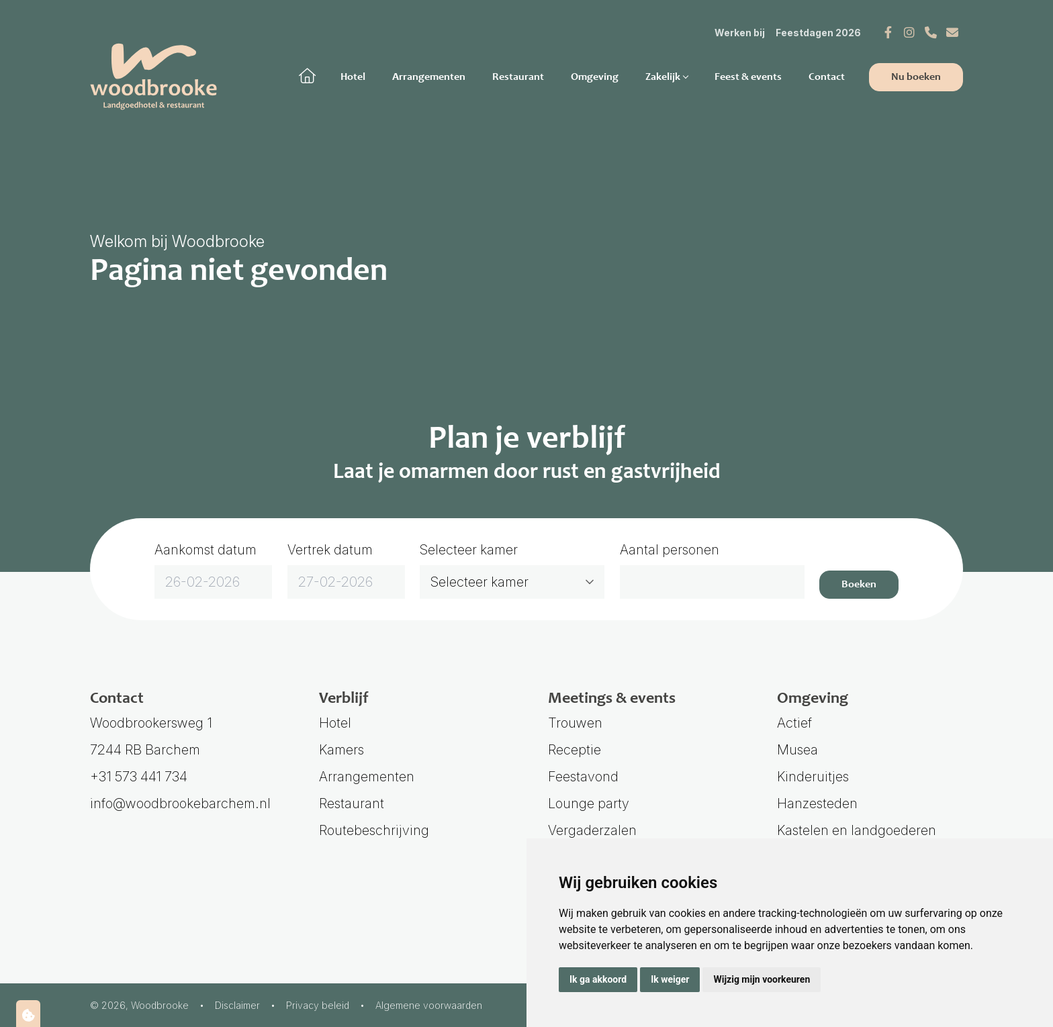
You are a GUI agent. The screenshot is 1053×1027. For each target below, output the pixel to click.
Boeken (858, 584)
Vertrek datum (330, 550)
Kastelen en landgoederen (856, 830)
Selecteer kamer (469, 550)
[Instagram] (909, 32)
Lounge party (588, 803)
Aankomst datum (205, 550)
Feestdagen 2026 (818, 32)
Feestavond (583, 777)
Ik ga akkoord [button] (598, 979)
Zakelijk (666, 77)
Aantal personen (669, 550)
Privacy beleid (317, 1005)
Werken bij (740, 32)
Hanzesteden (817, 803)
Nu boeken (916, 77)
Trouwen (575, 723)
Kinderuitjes (813, 777)
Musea (797, 750)
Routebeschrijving (374, 830)
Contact (827, 77)
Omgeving (595, 77)
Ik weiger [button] (670, 979)
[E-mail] (952, 32)
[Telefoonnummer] (931, 32)
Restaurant (518, 77)
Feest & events (748, 77)
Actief (794, 723)
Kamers (341, 750)
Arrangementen (428, 77)
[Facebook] (888, 32)
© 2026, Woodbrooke (139, 1005)
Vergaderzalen (592, 830)
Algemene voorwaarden (428, 1005)
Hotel (352, 77)
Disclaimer (237, 1005)
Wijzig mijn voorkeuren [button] (761, 979)
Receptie (574, 750)
